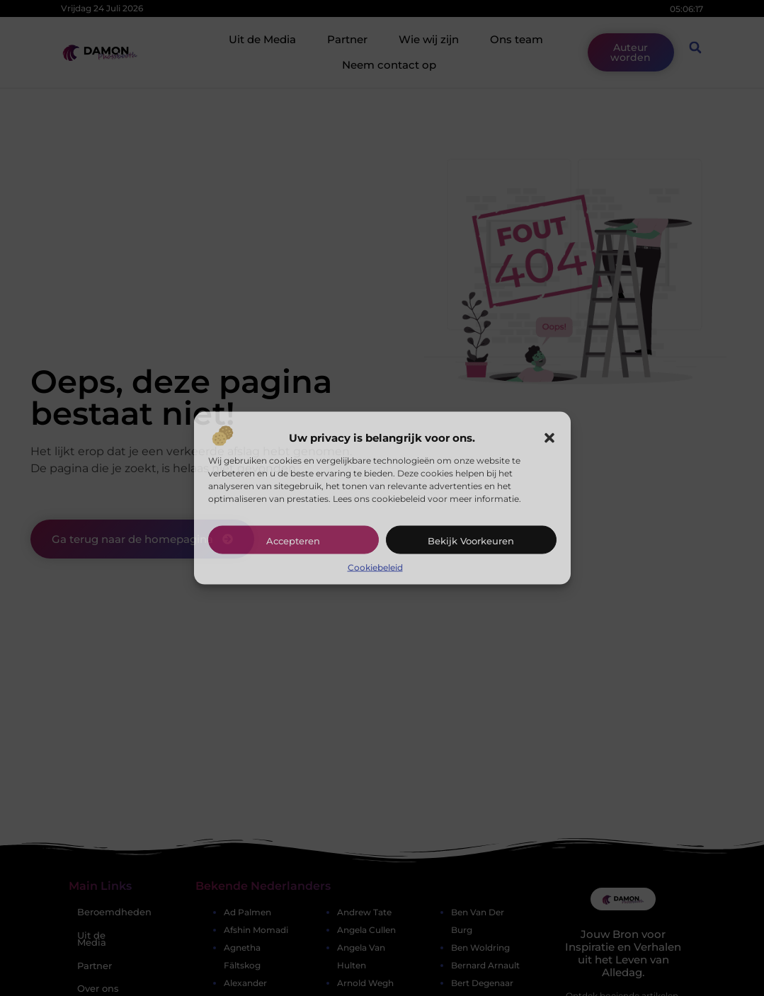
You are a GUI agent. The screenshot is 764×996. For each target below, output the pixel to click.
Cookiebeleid (375, 567)
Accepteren (293, 540)
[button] (549, 438)
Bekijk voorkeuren (471, 540)
